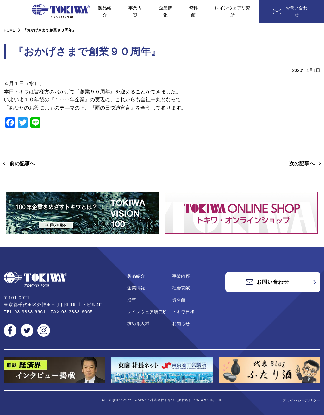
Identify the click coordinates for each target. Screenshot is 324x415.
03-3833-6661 (30, 311)
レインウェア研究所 (232, 11)
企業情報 (165, 11)
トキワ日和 (183, 311)
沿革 (131, 299)
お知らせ (181, 323)
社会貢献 (181, 287)
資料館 (193, 11)
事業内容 (135, 11)
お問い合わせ (296, 11)
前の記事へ (22, 163)
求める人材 (138, 323)
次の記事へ (302, 163)
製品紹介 (104, 11)
